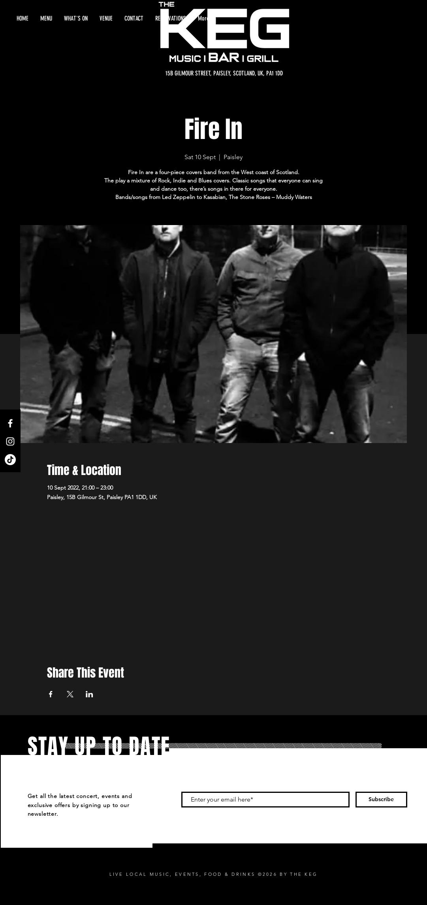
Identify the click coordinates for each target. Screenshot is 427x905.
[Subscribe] (381, 799)
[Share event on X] (70, 694)
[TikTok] (10, 459)
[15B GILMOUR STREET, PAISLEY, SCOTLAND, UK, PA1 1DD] (224, 73)
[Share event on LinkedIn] (89, 694)
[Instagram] (10, 441)
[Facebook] (10, 423)
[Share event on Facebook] (51, 694)
